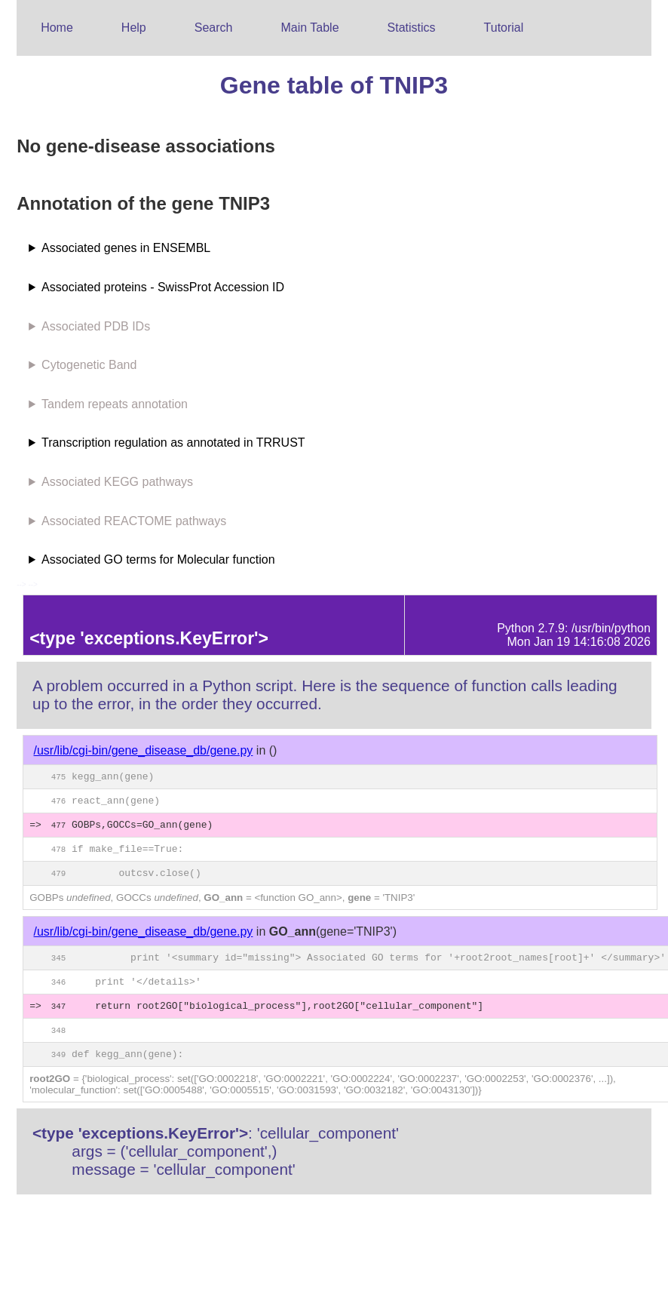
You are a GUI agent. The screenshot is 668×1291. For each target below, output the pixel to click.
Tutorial (504, 27)
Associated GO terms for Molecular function (157, 559)
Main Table (309, 27)
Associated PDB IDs (95, 326)
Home (57, 27)
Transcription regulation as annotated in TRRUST (173, 442)
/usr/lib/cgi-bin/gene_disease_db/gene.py (143, 750)
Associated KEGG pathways (117, 481)
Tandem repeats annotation (114, 404)
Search (214, 27)
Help (133, 27)
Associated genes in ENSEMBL (125, 247)
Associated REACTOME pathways (133, 521)
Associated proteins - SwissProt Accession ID (162, 287)
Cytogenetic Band (88, 364)
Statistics (412, 27)
